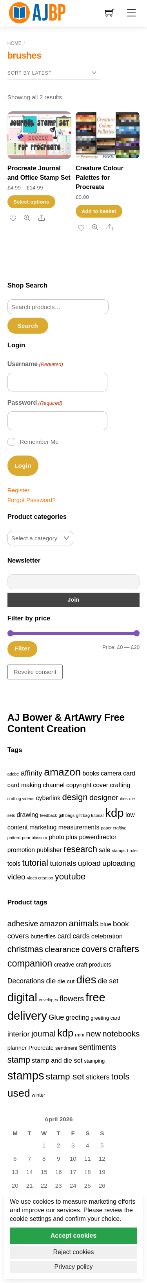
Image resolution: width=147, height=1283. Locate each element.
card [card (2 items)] (129, 773)
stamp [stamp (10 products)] (18, 1060)
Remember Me (39, 441)
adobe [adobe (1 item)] (13, 774)
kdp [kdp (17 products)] (65, 1032)
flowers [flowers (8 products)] (72, 998)
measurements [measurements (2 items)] (79, 827)
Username (35, 364)
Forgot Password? (31, 500)
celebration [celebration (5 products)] (107, 936)
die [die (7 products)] (51, 981)
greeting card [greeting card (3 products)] (105, 1018)
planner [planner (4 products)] (17, 1048)
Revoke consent (35, 671)
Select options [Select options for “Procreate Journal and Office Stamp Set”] (31, 202)
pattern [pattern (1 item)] (13, 837)
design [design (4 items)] (74, 797)
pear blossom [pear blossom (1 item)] (34, 837)
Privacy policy (73, 1266)
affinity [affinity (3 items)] (31, 773)
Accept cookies (73, 1235)
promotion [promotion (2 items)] (21, 850)
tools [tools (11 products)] (120, 1076)
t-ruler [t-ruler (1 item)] (132, 850)
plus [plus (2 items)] (71, 837)
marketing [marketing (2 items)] (43, 827)
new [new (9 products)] (93, 1033)
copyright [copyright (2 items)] (78, 785)
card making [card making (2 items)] (24, 785)
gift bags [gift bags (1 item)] (66, 815)
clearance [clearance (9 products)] (62, 949)
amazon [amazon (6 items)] (62, 772)
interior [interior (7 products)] (18, 1034)
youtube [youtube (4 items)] (70, 876)
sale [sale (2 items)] (104, 850)
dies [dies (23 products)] (86, 980)
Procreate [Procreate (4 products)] (41, 1048)
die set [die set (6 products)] (108, 981)
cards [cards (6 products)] (81, 936)
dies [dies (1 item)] (124, 798)
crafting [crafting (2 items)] (120, 785)
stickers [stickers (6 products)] (97, 1077)
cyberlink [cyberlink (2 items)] (48, 798)
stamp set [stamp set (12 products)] (65, 1076)
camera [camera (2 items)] (111, 773)
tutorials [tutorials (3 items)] (63, 863)
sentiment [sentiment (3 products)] (66, 1048)
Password (34, 403)
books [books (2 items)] (91, 773)
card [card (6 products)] (64, 936)
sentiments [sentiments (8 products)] (97, 1047)
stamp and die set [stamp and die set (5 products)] (57, 1060)
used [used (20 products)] (18, 1093)
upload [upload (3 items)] (89, 863)
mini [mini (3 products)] (79, 1035)
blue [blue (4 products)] (105, 924)
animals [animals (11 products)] (83, 923)
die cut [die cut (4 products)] (66, 981)
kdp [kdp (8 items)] (114, 812)
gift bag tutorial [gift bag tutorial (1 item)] (89, 815)
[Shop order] (53, 73)
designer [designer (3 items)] (103, 797)
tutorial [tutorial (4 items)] (35, 863)
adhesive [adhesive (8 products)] (22, 923)
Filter (22, 648)
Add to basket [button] (99, 211)
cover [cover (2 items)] (100, 785)
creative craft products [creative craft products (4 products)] (82, 964)
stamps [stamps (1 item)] (118, 850)
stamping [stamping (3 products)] (94, 1061)
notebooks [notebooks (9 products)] (121, 1033)
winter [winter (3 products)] (38, 1095)
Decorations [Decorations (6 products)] (25, 981)
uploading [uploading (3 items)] (118, 863)
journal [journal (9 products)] (43, 1033)
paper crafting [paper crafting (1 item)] (114, 828)
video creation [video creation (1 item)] (40, 878)
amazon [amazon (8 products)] (53, 923)
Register (18, 490)
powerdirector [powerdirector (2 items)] (98, 837)
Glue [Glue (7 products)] (56, 1017)
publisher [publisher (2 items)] (49, 850)
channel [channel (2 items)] (53, 785)
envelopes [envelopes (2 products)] (48, 999)
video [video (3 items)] (16, 877)
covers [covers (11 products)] (94, 949)
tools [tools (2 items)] (13, 863)
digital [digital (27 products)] (22, 997)
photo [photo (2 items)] (56, 837)
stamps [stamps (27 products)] (25, 1075)
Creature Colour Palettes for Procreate (99, 177)
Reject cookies (73, 1252)
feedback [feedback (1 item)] (48, 815)
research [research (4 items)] (80, 849)
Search (28, 325)
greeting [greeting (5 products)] (77, 1017)
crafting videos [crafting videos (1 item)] (20, 798)
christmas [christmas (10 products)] (25, 949)
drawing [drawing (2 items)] (27, 814)
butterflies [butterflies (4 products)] (43, 936)
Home (14, 43)
